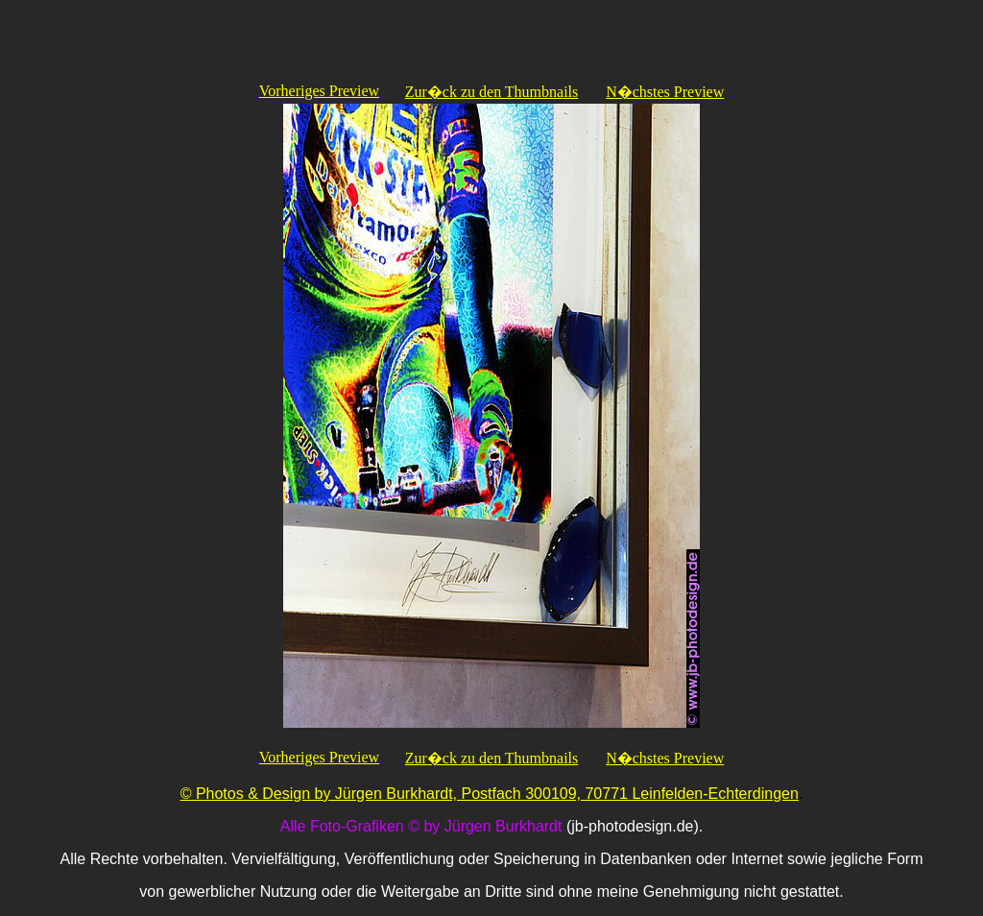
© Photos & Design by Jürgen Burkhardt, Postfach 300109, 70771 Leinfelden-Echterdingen (489, 793)
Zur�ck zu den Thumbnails (492, 92)
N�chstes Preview (665, 92)
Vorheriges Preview (319, 91)
